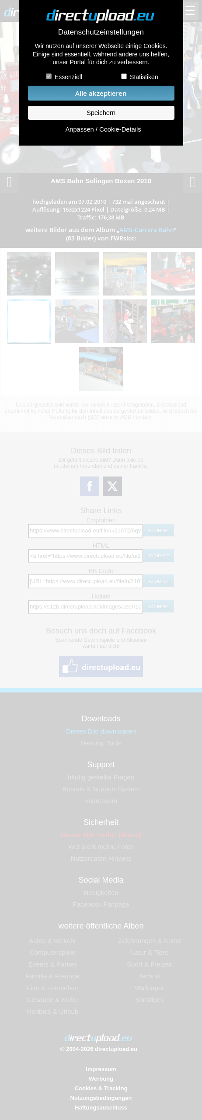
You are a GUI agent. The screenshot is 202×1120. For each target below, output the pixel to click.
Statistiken (144, 76)
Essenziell (68, 76)
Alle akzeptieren (101, 93)
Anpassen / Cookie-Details (103, 129)
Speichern (101, 112)
